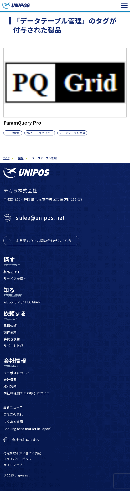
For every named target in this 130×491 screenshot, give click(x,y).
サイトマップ (12, 465)
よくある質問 (13, 421)
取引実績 (10, 386)
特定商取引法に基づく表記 (22, 453)
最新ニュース (13, 407)
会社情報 (14, 363)
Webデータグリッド (39, 133)
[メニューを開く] (124, 5)
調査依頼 (10, 332)
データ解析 (13, 133)
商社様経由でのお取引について (26, 393)
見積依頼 (10, 325)
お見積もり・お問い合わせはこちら (43, 240)
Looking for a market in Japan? (27, 428)
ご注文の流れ (13, 414)
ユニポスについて (16, 372)
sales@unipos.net (40, 217)
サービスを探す (15, 278)
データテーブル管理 (72, 133)
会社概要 (10, 379)
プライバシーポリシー (19, 459)
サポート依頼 (13, 345)
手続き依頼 (11, 339)
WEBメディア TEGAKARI (22, 302)
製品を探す (11, 271)
